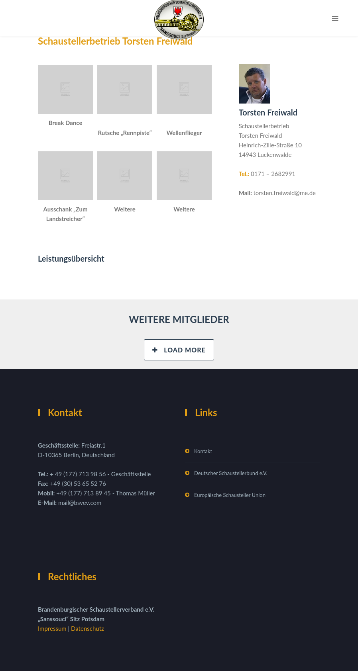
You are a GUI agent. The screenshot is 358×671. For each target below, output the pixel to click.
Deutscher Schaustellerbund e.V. (231, 473)
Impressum (53, 628)
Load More (179, 350)
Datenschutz (87, 628)
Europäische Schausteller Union (230, 495)
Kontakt (203, 451)
